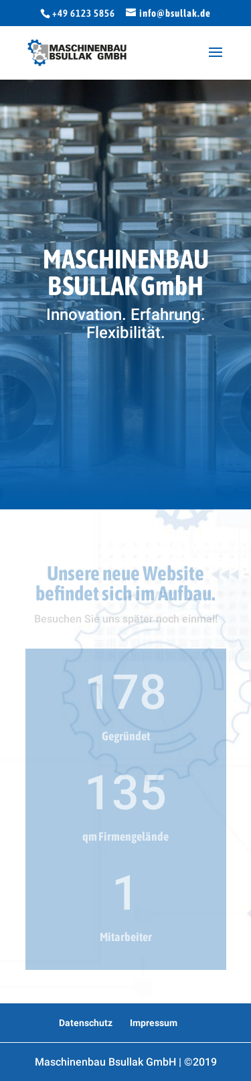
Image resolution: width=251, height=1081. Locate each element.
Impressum (153, 1022)
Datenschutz (85, 1022)
